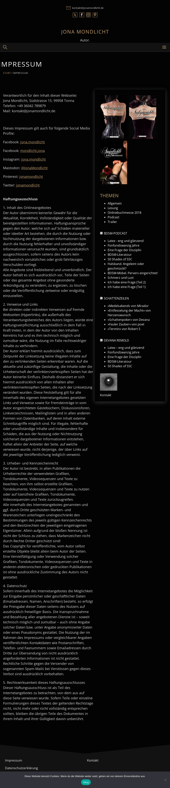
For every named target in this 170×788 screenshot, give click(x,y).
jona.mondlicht (32, 142)
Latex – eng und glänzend (126, 348)
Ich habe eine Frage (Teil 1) (127, 287)
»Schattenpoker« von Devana (129, 320)
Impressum (13, 760)
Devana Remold (116, 340)
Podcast (113, 217)
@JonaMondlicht (34, 168)
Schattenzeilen (116, 298)
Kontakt (105, 395)
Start (10, 72)
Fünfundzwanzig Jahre (123, 245)
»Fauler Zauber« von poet (126, 324)
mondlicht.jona (32, 150)
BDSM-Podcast (115, 233)
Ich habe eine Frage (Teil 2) (127, 282)
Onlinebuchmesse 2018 (124, 212)
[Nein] (165, 780)
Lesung (113, 208)
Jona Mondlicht (85, 31)
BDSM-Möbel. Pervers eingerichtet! (133, 273)
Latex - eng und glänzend (126, 241)
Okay (86, 782)
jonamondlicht (31, 176)
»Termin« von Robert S (124, 329)
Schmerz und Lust (121, 278)
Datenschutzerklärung (21, 768)
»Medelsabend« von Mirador (128, 306)
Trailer (112, 222)
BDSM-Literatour (120, 254)
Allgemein (115, 203)
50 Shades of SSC (120, 259)
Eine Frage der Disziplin (124, 250)
